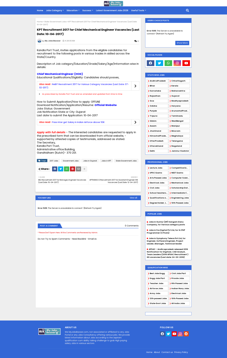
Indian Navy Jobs (180, 288)
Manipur (175, 125)
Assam (153, 125)
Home (40, 10)
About (157, 352)
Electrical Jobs (157, 182)
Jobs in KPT (106, 161)
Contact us (167, 352)
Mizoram (175, 131)
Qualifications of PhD (159, 197)
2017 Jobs (54, 161)
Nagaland (176, 146)
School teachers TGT (159, 193)
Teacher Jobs (156, 283)
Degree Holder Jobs (159, 203)
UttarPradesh (156, 141)
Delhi (152, 151)
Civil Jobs (154, 187)
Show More (182, 42)
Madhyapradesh (179, 100)
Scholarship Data (180, 187)
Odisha (153, 106)
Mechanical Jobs (179, 182)
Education (72, 10)
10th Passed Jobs (179, 203)
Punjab (153, 110)
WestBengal (177, 121)
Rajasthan (155, 96)
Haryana (176, 106)
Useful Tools (137, 10)
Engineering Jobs (180, 197)
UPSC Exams (156, 172)
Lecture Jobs (156, 167)
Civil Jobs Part (178, 273)
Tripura (153, 116)
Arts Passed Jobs (158, 177)
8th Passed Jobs (179, 283)
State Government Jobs (55, 21)
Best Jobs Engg (157, 273)
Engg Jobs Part (157, 278)
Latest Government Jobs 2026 (112, 10)
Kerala (174, 85)
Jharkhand (155, 131)
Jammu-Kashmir (180, 151)
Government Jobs (71, 161)
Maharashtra (178, 90)
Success (86, 10)
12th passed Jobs (158, 298)
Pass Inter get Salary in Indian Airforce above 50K (78, 122)
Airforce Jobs (156, 288)
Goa (152, 100)
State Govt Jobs (158, 303)
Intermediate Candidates (180, 193)
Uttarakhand (156, 146)
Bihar (152, 85)
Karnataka (155, 90)
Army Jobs (155, 293)
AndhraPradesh (158, 80)
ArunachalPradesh (180, 110)
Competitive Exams (180, 167)
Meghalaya (177, 135)
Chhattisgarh (178, 80)
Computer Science (180, 177)
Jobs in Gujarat (90, 161)
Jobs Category (54, 10)
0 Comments (132, 225)
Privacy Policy (181, 352)
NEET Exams (177, 172)
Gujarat (175, 96)
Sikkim (153, 121)
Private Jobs (177, 278)
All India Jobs (178, 303)
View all (133, 197)
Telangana (177, 141)
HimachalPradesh (159, 135)
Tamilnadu (177, 116)
